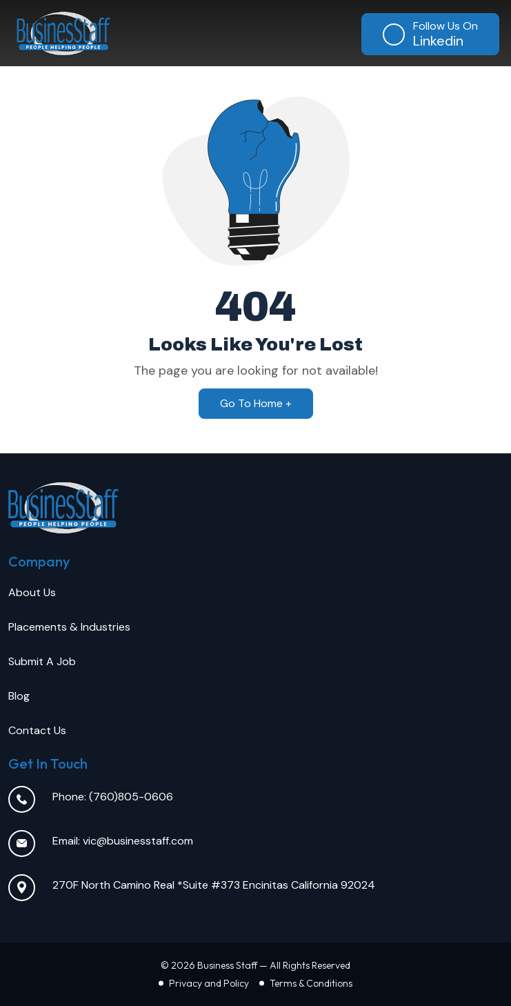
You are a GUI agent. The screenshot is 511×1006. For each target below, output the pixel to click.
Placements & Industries (69, 627)
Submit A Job (42, 661)
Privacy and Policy (209, 983)
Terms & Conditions (311, 983)
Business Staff (227, 965)
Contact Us (37, 730)
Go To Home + (256, 403)
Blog (19, 696)
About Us (32, 592)
